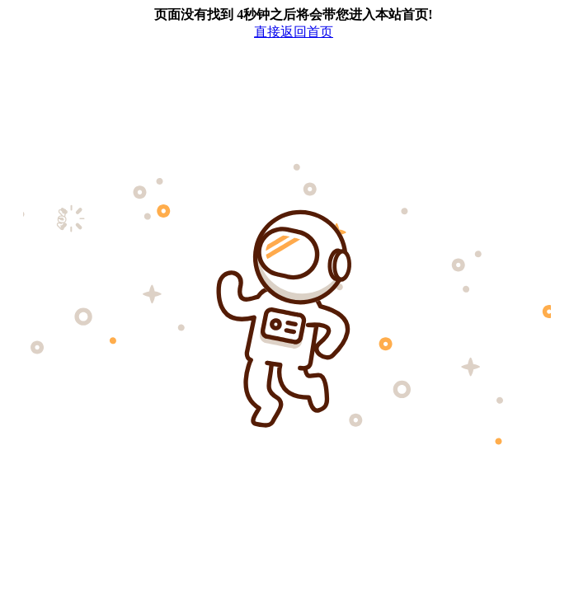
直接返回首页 (293, 32)
